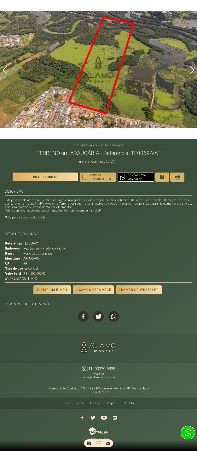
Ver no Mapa (140, 388)
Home (67, 403)
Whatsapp (113, 316)
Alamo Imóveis (98, 348)
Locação (95, 403)
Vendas (84, 145)
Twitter (98, 316)
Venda (80, 403)
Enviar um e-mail (52, 290)
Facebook (83, 316)
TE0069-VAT (118, 145)
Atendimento (188, 432)
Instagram (115, 417)
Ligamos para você (93, 290)
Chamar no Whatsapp (139, 290)
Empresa (112, 403)
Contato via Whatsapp (137, 177)
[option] (98, 69)
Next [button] (192, 70)
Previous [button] (5, 70)
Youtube (104, 417)
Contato (129, 403)
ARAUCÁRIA (95, 145)
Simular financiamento (100, 177)
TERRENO (106, 145)
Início (76, 145)
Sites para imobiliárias (98, 439)
